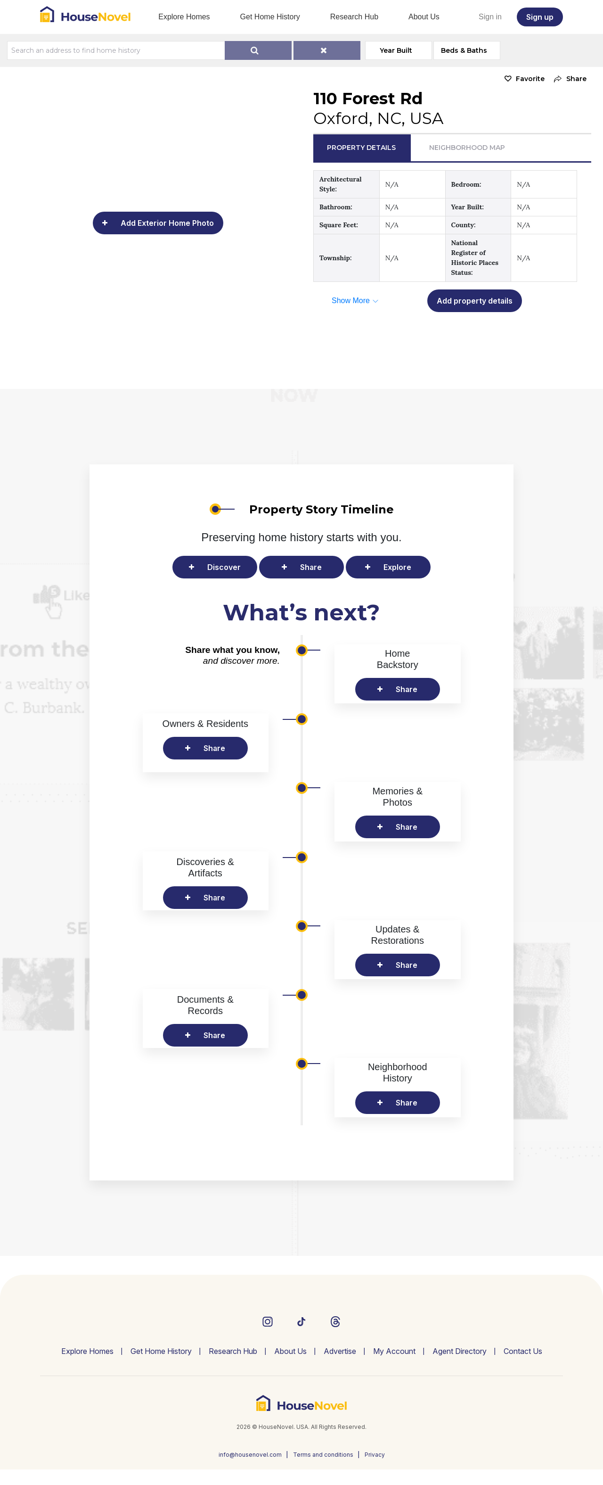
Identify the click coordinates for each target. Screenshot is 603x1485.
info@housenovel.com (250, 1470)
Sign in (490, 17)
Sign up (540, 17)
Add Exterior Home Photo (167, 223)
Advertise (340, 1366)
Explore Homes (184, 17)
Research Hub (354, 17)
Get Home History (270, 17)
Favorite (530, 78)
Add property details (475, 300)
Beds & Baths (465, 50)
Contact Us (523, 1366)
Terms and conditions (323, 1470)
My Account (394, 1366)
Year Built (397, 50)
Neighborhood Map (467, 147)
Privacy (375, 1470)
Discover (224, 567)
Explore (397, 567)
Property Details (361, 147)
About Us (424, 17)
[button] (568, 79)
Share (311, 567)
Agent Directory (459, 1366)
